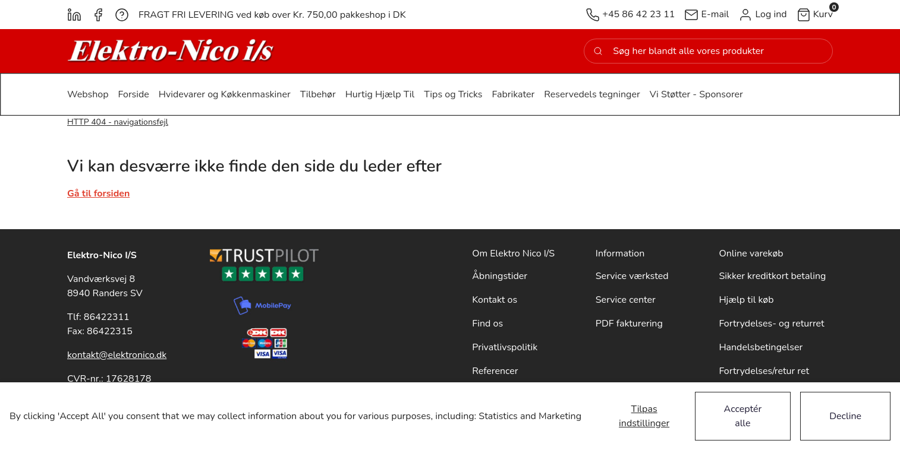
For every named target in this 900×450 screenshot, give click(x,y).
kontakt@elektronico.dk (116, 355)
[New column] (171, 51)
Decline (845, 416)
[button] (762, 14)
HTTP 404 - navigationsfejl (117, 122)
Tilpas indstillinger (644, 416)
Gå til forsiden (98, 193)
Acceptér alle (743, 416)
